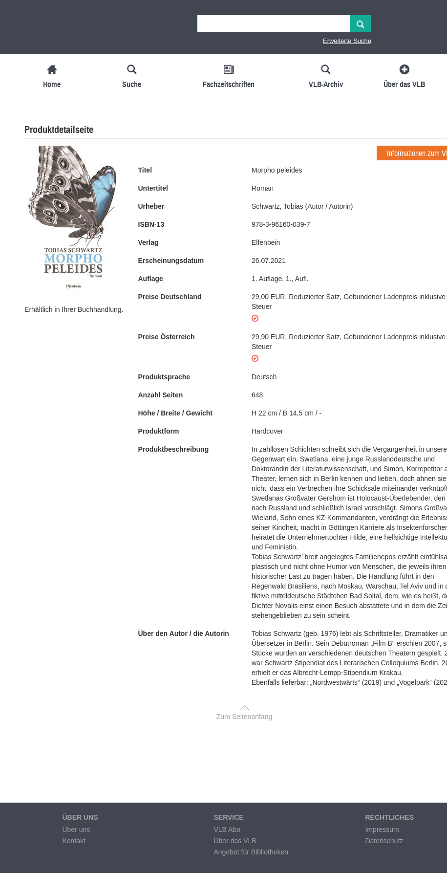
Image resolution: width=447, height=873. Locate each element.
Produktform (158, 431)
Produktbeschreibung (173, 449)
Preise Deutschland (170, 297)
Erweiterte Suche (347, 40)
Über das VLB (234, 841)
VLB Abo (226, 829)
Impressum (382, 829)
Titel (145, 170)
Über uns (76, 829)
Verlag (148, 242)
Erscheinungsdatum (171, 260)
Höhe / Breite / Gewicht (175, 413)
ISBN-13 (151, 224)
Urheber (151, 206)
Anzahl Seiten (160, 395)
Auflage (150, 279)
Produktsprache (164, 377)
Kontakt (73, 841)
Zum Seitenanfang (244, 716)
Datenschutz (384, 841)
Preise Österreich (166, 337)
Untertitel (153, 188)
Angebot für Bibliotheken (250, 852)
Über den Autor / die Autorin (183, 633)
